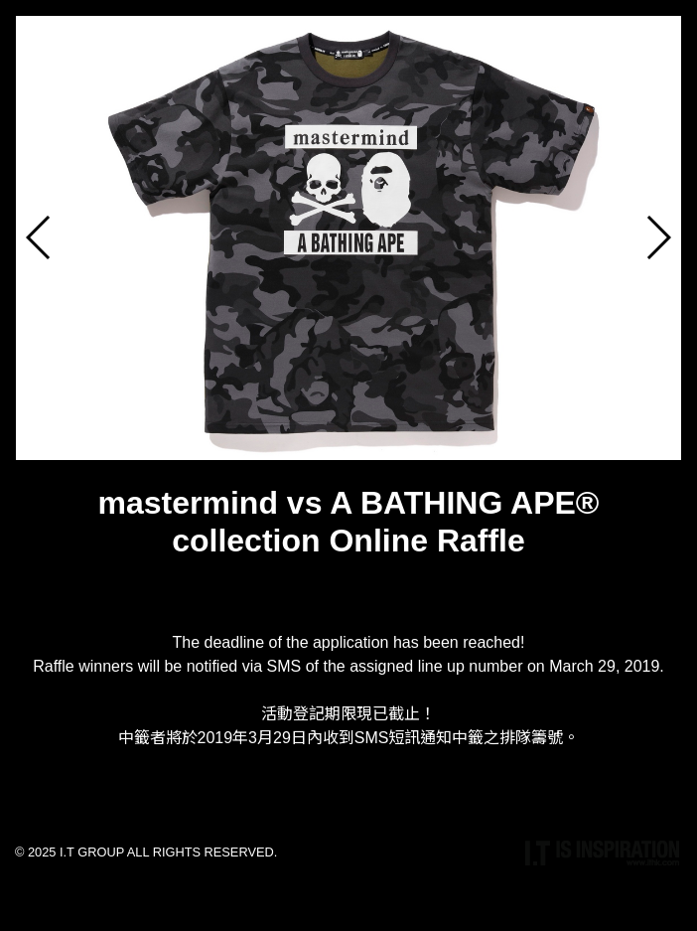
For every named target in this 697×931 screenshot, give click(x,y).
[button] (657, 237)
